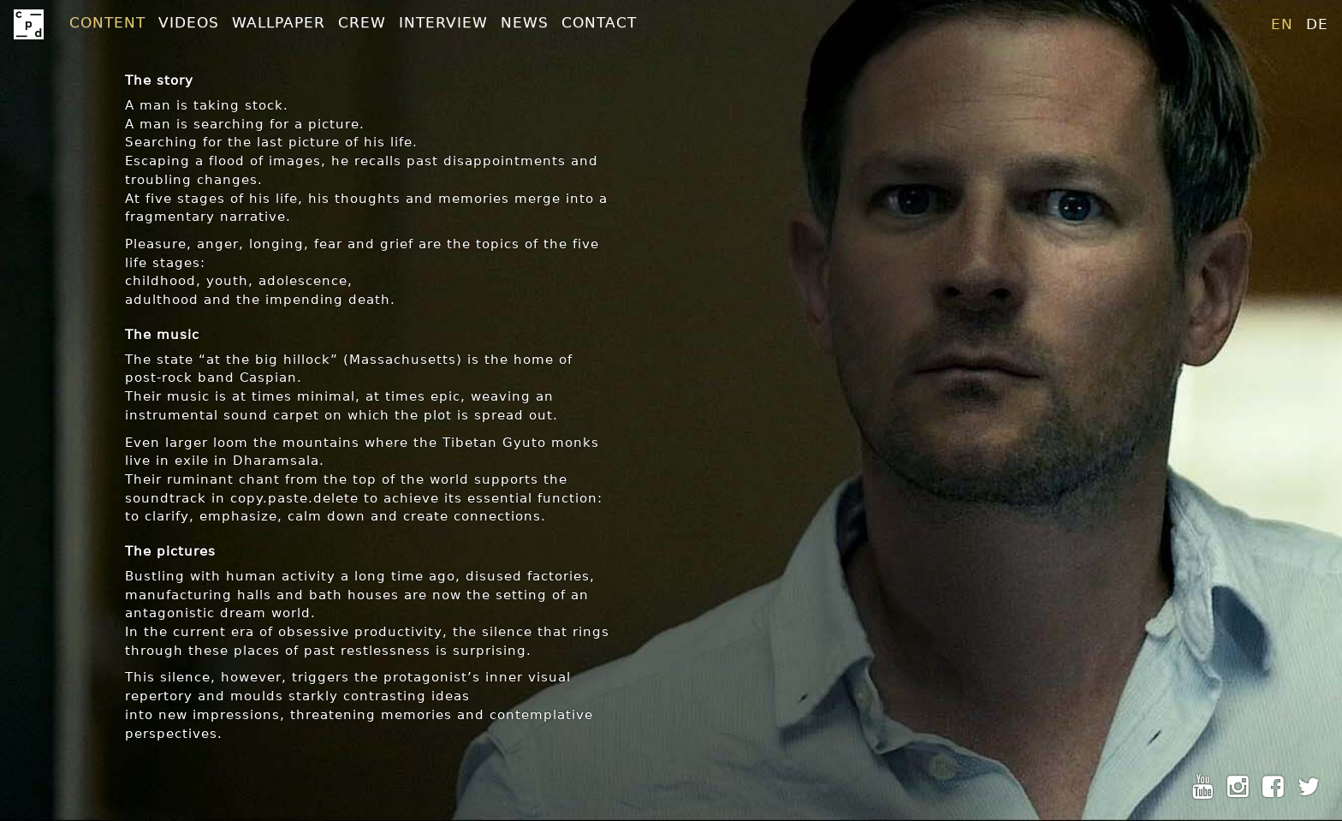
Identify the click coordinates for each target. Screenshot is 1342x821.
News (525, 22)
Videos (188, 22)
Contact (599, 22)
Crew (362, 22)
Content (107, 22)
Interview (443, 22)
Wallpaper (278, 22)
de (1317, 24)
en (1282, 24)
